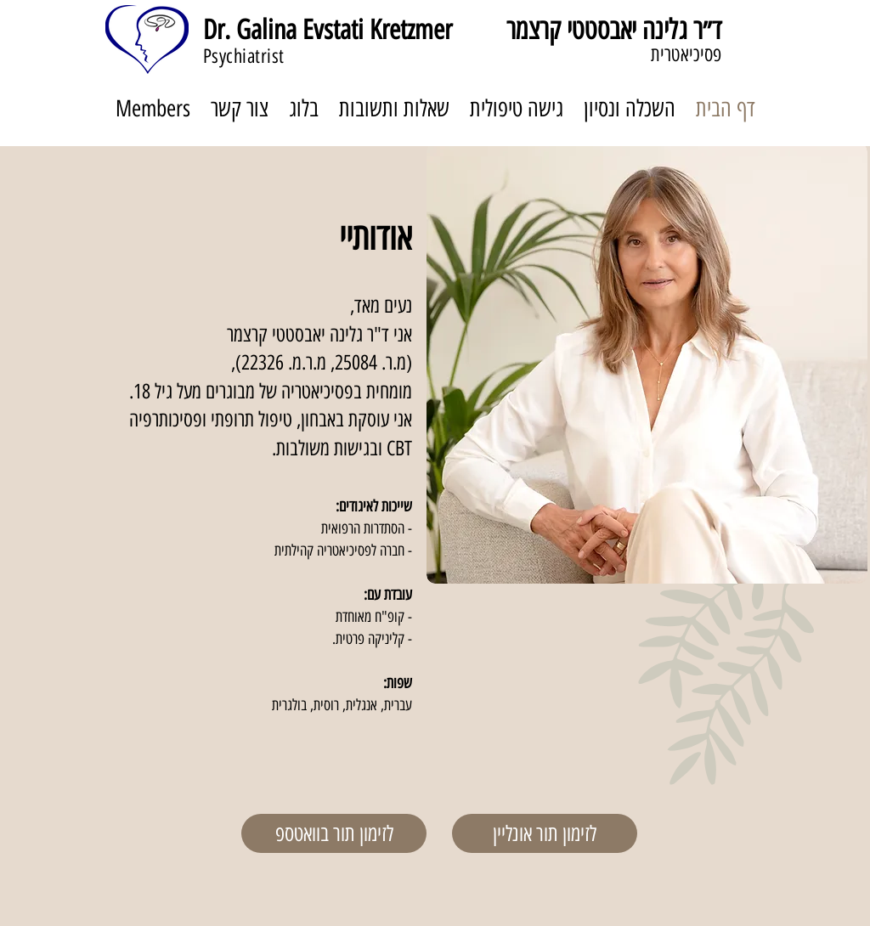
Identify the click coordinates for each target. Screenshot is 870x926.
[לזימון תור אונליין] (544, 833)
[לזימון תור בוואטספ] (334, 833)
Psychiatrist (244, 56)
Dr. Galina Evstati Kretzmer (327, 30)
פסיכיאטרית (686, 54)
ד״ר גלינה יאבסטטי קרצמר (613, 30)
